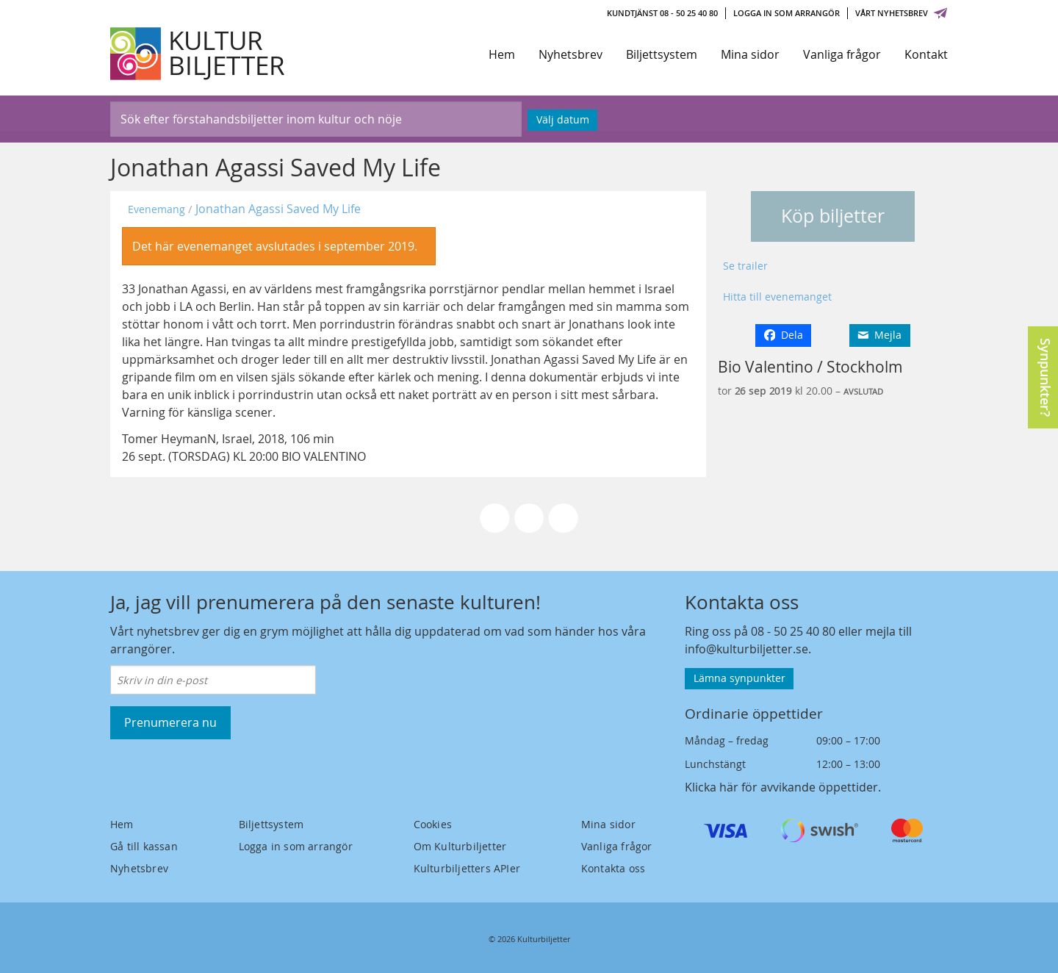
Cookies (433, 824)
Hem (502, 54)
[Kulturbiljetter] (198, 54)
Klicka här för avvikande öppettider (781, 787)
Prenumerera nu (170, 722)
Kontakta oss (613, 868)
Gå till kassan (144, 846)
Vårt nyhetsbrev (901, 12)
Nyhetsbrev (570, 54)
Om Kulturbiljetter (460, 846)
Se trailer (745, 266)
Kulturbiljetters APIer (467, 868)
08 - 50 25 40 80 (793, 631)
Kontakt (926, 54)
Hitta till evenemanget (777, 297)
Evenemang (156, 209)
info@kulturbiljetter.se (746, 649)
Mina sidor (750, 54)
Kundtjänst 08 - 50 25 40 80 (662, 12)
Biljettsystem (661, 54)
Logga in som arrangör (786, 12)
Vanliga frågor (842, 54)
